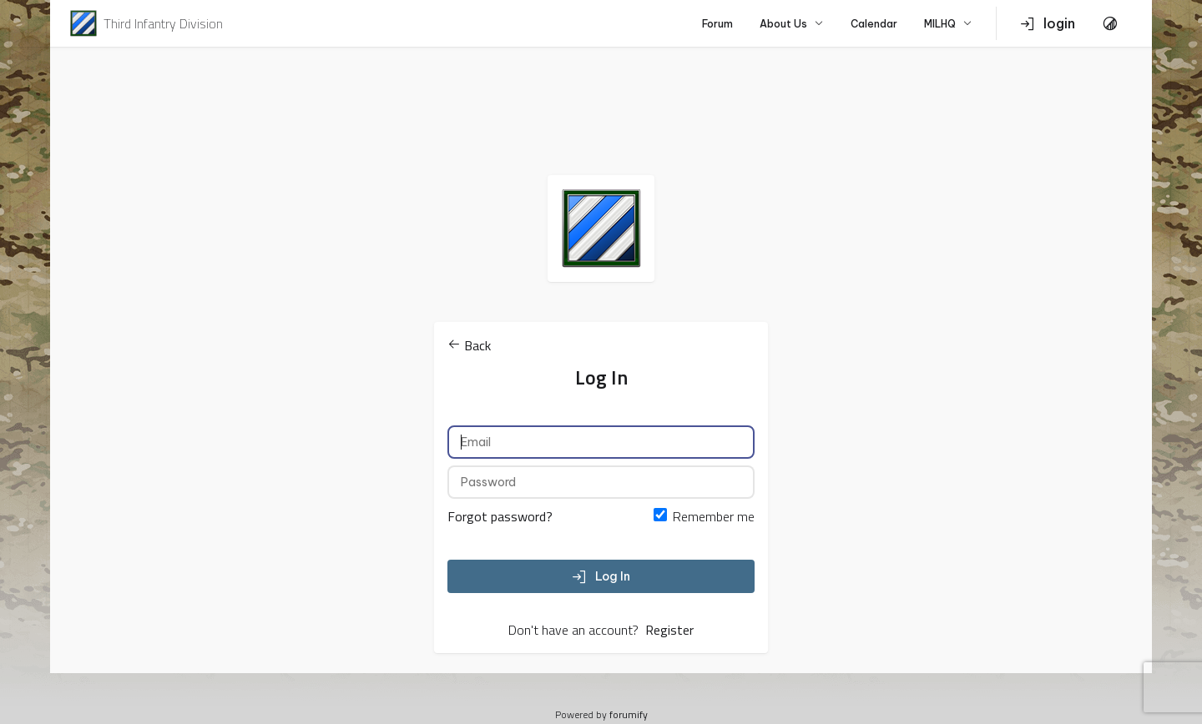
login (1047, 23)
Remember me (714, 516)
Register (669, 630)
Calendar (874, 24)
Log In (601, 576)
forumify (628, 714)
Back (469, 345)
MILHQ (948, 24)
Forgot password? (500, 516)
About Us (792, 24)
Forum (717, 24)
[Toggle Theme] (1110, 23)
